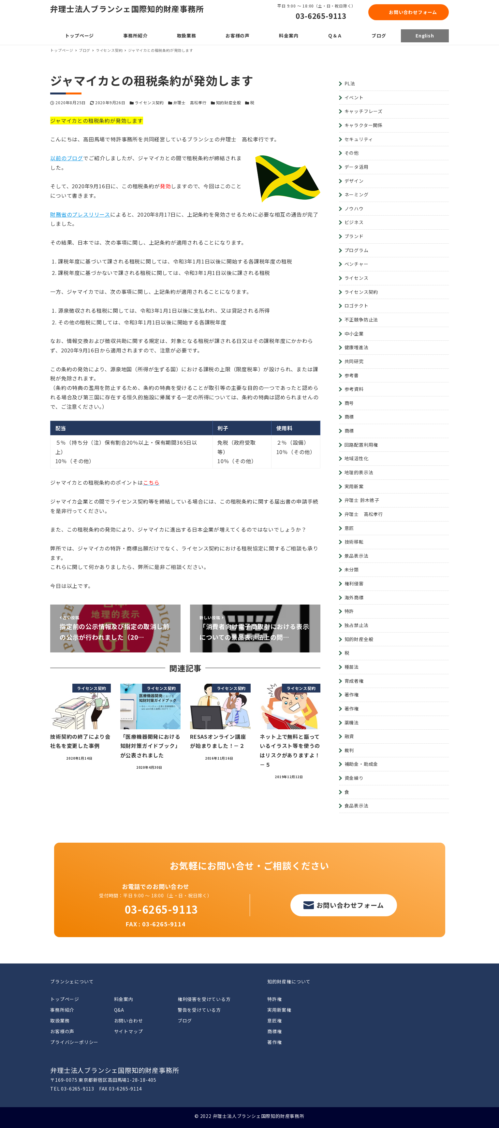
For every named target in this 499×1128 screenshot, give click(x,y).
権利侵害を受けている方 (204, 999)
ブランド (354, 236)
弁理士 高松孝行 (190, 102)
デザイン (354, 181)
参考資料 (354, 389)
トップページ (64, 999)
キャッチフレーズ (364, 111)
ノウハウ (354, 208)
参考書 (352, 375)
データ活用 (357, 167)
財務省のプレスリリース (80, 214)
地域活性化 (357, 458)
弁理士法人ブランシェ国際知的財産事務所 (127, 8)
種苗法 (352, 667)
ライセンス (357, 278)
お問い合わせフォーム (413, 12)
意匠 (349, 528)
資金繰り (354, 778)
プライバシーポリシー (74, 1042)
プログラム (357, 250)
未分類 (352, 569)
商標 (349, 416)
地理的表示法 (359, 472)
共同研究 (354, 361)
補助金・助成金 (361, 764)
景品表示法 (357, 555)
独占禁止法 (357, 625)
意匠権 (274, 1020)
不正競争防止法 (361, 319)
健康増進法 (357, 347)
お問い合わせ (128, 1020)
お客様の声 (62, 1031)
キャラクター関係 (364, 125)
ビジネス (354, 222)
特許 (349, 611)
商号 (349, 403)
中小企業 (354, 333)
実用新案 (354, 486)
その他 (352, 153)
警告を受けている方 (199, 1010)
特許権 (274, 999)
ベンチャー (357, 264)
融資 (349, 736)
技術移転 (354, 541)
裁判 (349, 750)
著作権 (352, 694)
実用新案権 (279, 1010)
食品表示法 (357, 805)
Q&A (119, 1010)
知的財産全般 (228, 102)
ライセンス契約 (149, 102)
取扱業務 (59, 1020)
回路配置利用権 (361, 444)
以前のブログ (66, 158)
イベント (354, 97)
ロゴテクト (357, 305)
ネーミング (357, 194)
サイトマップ (128, 1031)
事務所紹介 (62, 1010)
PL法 (350, 83)
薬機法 (352, 722)
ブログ (185, 1020)
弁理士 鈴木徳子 (362, 500)
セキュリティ (359, 139)
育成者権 (354, 681)
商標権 (274, 1031)
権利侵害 (354, 583)
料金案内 (123, 999)
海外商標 (354, 597)
